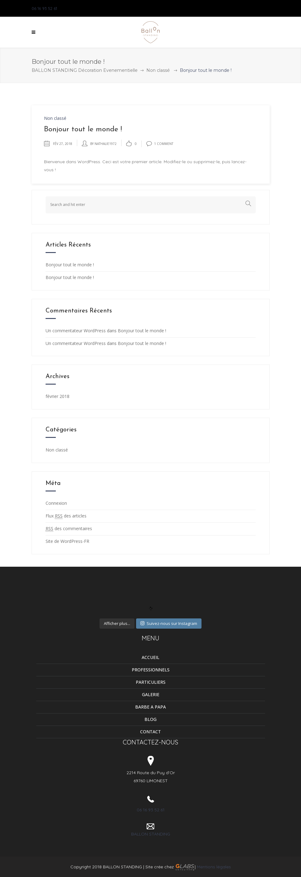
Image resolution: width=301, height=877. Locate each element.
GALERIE (150, 694)
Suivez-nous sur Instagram (168, 623)
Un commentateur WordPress (76, 331)
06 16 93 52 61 (44, 8)
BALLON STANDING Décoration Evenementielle (85, 70)
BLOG (150, 719)
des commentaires (69, 529)
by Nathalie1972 (103, 144)
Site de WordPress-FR (67, 541)
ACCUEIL (150, 657)
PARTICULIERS (151, 682)
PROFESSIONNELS (151, 670)
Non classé (158, 70)
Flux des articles (66, 516)
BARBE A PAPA (150, 707)
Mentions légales (214, 867)
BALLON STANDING (150, 834)
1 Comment (159, 144)
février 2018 (57, 396)
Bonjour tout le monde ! (70, 265)
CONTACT (150, 732)
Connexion (56, 503)
